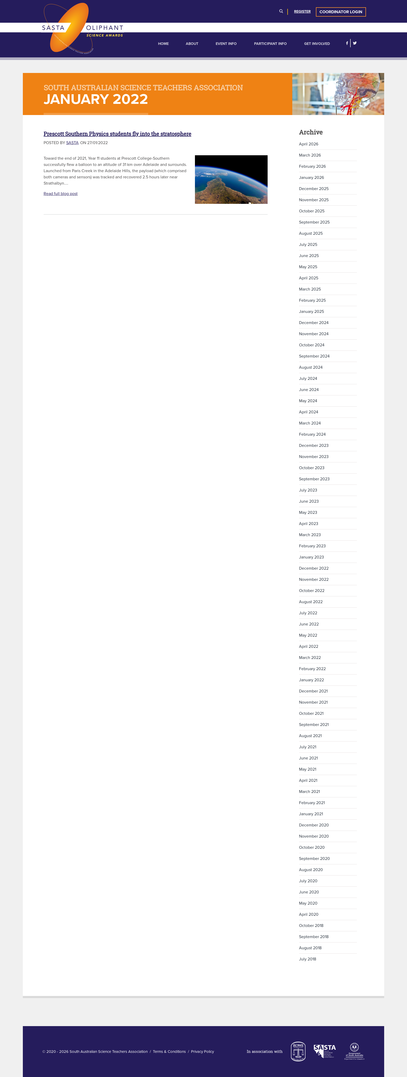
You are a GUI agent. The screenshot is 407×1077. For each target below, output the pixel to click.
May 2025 (308, 267)
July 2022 (308, 613)
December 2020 (314, 825)
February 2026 (312, 166)
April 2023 (308, 523)
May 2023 (308, 512)
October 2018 (311, 925)
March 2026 (310, 155)
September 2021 (314, 724)
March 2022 (310, 657)
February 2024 (312, 434)
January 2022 (311, 680)
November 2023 (314, 456)
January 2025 (311, 311)
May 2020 (308, 903)
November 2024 (314, 333)
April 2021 (308, 780)
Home (163, 44)
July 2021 (307, 747)
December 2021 (313, 691)
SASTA (72, 142)
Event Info (226, 44)
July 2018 (307, 959)
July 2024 (308, 378)
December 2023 (314, 445)
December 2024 (314, 322)
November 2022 (314, 579)
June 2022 (309, 624)
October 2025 (311, 211)
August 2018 (310, 948)
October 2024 (311, 345)
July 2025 (308, 244)
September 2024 (314, 356)
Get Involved (317, 44)
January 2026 (311, 177)
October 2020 (312, 847)
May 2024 (308, 400)
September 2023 (314, 479)
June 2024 (309, 389)
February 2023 (312, 546)
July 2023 (308, 490)
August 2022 (311, 601)
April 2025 (308, 278)
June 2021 (308, 758)
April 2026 (308, 144)
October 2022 (311, 590)
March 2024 (310, 423)
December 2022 (314, 568)
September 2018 (314, 936)
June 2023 (309, 501)
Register (302, 11)
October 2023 (311, 467)
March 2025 (310, 289)
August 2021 (310, 735)
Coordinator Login (341, 12)
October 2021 (311, 713)
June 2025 (309, 255)
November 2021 (313, 702)
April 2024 (308, 412)
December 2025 (314, 188)
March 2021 (309, 791)
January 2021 (311, 814)
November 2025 (314, 200)
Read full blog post (61, 193)
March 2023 (310, 534)
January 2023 (311, 557)
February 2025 (312, 300)
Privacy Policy (202, 1051)
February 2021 (312, 802)
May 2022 (308, 635)
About (192, 44)
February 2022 (312, 668)
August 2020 (311, 869)
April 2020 (308, 914)
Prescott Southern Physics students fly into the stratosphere (117, 133)
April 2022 (308, 646)
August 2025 (311, 233)
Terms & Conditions (169, 1051)
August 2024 (311, 367)
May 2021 (307, 769)
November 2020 (314, 836)
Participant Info (270, 44)
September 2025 (314, 222)
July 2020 (308, 881)
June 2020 (309, 892)
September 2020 (314, 858)
